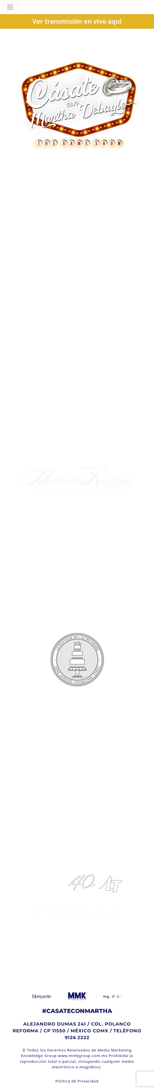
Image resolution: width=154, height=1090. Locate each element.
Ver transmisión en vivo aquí (76, 21)
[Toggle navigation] (10, 7)
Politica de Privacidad (77, 1080)
